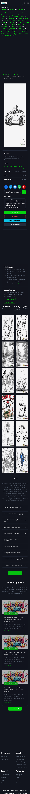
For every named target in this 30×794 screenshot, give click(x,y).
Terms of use (20, 759)
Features (4, 777)
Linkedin (18, 777)
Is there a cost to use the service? (11, 546)
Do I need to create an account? (14, 572)
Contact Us (4, 759)
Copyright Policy (21, 765)
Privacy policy (20, 756)
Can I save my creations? (11, 540)
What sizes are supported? (12, 534)
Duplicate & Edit (15, 220)
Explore (10, 74)
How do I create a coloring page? (14, 521)
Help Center (5, 775)
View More (15, 580)
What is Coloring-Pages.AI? (12, 514)
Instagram (19, 775)
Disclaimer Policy (21, 767)
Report (15, 216)
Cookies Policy (20, 762)
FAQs (2, 783)
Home (4, 74)
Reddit (18, 780)
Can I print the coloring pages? (13, 566)
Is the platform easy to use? (12, 560)
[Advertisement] (15, 55)
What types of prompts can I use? (13, 527)
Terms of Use (9, 302)
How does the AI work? (11, 553)
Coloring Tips (23, 790)
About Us (4, 756)
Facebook (19, 783)
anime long (15, 168)
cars (10, 166)
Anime (16, 74)
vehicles (15, 166)
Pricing (3, 780)
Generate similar (15, 224)
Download (15, 213)
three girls (22, 168)
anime (6, 166)
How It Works (14, 790)
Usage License (10, 299)
